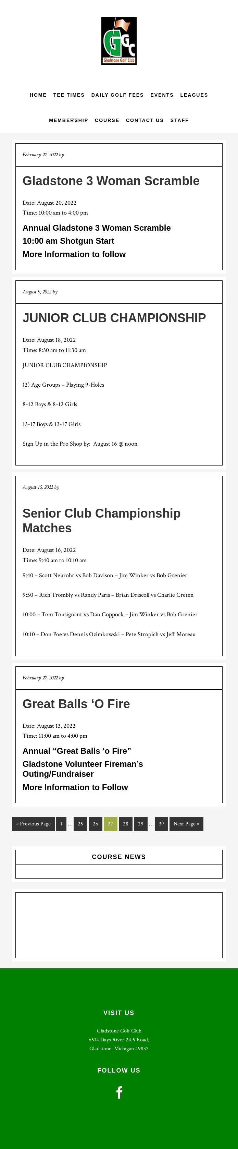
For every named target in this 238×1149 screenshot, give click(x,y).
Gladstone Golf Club (119, 41)
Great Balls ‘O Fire (76, 704)
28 (128, 823)
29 (143, 823)
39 (163, 823)
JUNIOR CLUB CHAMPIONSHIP (114, 318)
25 (82, 823)
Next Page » (186, 825)
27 (112, 823)
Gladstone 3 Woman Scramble (111, 181)
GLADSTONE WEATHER (119, 925)
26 (97, 823)
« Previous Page (33, 825)
